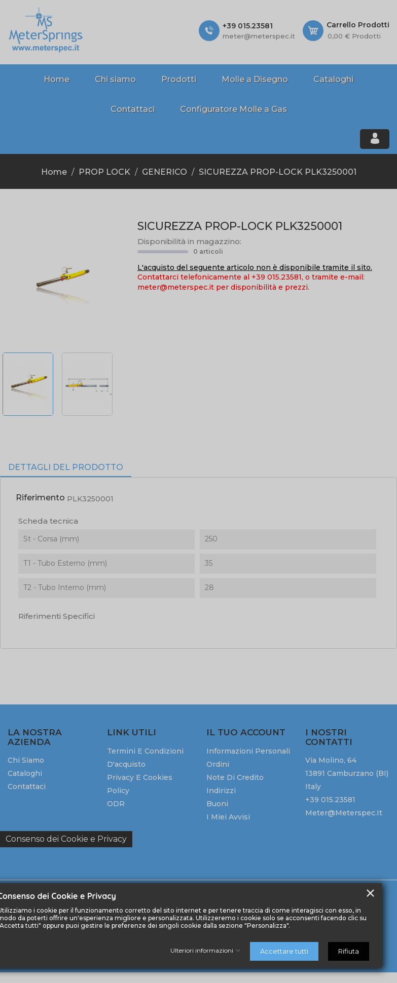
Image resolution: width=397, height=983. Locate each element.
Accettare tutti (284, 951)
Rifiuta (348, 951)
